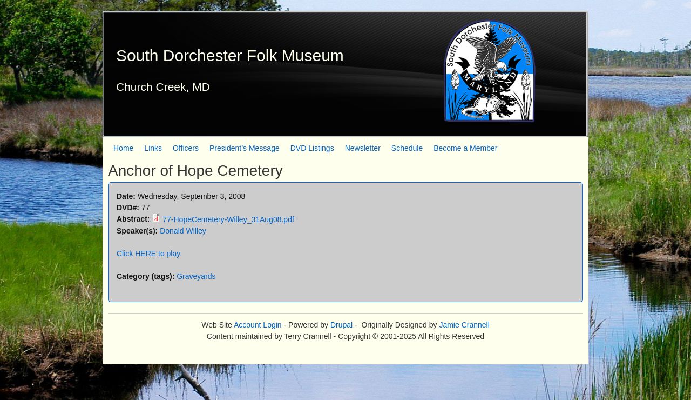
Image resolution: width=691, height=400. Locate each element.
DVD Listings (312, 148)
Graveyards (196, 276)
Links (153, 148)
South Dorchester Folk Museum (230, 55)
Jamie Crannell (464, 325)
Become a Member (465, 148)
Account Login (258, 325)
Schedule (407, 148)
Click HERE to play (148, 253)
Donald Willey (183, 230)
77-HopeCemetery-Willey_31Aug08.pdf (228, 219)
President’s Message (244, 148)
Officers (186, 148)
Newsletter (363, 148)
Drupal (341, 325)
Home (123, 148)
